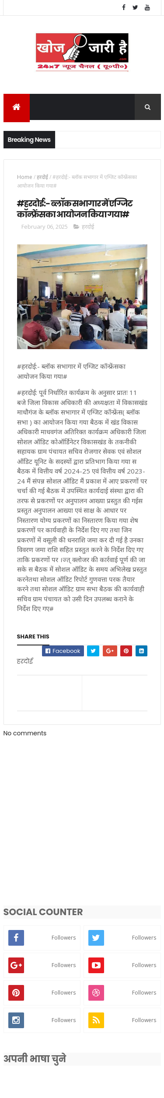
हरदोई (42, 178)
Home (24, 178)
